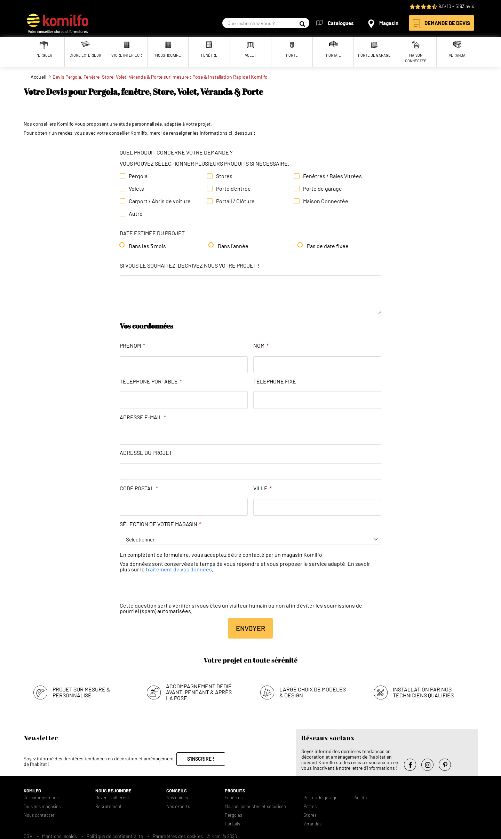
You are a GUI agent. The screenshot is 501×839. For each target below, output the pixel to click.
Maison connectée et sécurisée (255, 806)
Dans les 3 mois (147, 246)
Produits (235, 790)
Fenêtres (233, 797)
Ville (262, 488)
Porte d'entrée (233, 188)
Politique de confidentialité (115, 836)
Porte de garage (322, 188)
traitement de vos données (179, 569)
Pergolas (233, 815)
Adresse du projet (146, 453)
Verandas (312, 823)
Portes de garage (320, 797)
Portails (232, 823)
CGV (28, 836)
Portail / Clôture (235, 201)
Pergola (138, 176)
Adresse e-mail (143, 417)
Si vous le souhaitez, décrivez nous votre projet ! (189, 265)
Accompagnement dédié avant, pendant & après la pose (199, 692)
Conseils (176, 790)
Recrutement (108, 806)
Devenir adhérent (112, 797)
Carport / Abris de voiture (160, 201)
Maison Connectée (325, 201)
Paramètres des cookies (178, 836)
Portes (310, 806)
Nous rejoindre (113, 790)
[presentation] (172, 589)
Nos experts (178, 806)
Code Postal (139, 488)
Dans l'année (233, 246)
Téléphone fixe (274, 381)
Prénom (132, 345)
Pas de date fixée (328, 246)
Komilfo (32, 790)
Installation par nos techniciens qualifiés (423, 692)
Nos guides (177, 797)
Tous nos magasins (42, 806)
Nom (260, 345)
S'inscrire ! (200, 759)
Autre (136, 213)
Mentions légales (59, 836)
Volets (136, 188)
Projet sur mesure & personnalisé (81, 692)
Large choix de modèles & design (312, 692)
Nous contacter (39, 815)
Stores (224, 176)
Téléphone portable (151, 381)
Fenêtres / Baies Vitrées (332, 176)
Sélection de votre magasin (160, 524)
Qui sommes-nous (41, 797)
